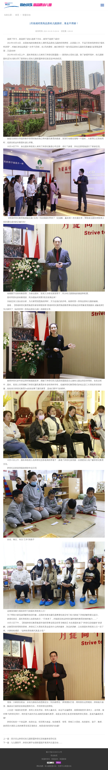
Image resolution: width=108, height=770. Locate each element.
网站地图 (40, 766)
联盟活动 (27, 15)
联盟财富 (63, 759)
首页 (17, 15)
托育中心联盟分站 (64, 766)
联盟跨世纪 (46, 759)
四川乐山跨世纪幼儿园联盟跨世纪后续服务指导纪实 (33, 739)
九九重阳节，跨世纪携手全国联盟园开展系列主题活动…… (36, 743)
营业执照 (54, 756)
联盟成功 (54, 759)
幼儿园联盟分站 (51, 766)
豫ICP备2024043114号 (54, 752)
